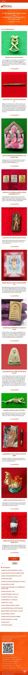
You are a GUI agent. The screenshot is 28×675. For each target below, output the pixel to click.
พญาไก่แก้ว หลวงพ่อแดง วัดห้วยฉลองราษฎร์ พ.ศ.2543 (14, 500)
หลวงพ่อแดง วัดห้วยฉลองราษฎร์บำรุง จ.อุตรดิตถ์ (10, 605)
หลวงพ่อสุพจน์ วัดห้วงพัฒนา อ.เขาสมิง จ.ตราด (10, 594)
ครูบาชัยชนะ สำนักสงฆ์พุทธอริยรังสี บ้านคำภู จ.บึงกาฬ (11, 576)
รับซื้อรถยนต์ (17, 665)
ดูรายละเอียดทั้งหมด (15, 69)
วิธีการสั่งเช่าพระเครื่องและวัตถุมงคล (9, 657)
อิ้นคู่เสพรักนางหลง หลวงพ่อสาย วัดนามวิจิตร (14, 57)
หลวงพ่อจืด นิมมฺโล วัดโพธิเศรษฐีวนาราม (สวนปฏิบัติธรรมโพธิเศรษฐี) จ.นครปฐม (13, 587)
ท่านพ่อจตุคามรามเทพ (5, 622)
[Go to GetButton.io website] (25, 673)
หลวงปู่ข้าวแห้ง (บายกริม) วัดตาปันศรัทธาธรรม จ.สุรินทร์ (11, 570)
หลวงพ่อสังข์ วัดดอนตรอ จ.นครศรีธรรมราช (9, 600)
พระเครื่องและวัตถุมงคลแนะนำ (8, 655)
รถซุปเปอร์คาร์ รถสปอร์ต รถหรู (8, 665)
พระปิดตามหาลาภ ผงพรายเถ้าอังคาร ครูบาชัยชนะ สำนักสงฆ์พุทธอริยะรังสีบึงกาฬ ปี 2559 (14, 193)
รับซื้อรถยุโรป (5, 668)
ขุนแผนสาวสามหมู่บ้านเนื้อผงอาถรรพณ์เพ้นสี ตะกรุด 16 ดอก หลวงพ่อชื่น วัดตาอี (14, 156)
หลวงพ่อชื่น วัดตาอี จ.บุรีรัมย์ (6, 578)
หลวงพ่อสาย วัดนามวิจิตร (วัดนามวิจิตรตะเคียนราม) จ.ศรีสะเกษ (13, 581)
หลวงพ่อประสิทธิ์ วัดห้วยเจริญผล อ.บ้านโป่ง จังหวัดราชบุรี (12, 608)
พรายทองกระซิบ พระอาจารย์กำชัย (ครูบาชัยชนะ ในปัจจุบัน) (14, 238)
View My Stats (17, 674)
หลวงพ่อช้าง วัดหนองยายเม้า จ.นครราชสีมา (9, 619)
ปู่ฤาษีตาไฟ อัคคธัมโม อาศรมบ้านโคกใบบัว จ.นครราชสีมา (12, 611)
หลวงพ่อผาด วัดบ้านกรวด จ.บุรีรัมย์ (7, 584)
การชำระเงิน (5, 661)
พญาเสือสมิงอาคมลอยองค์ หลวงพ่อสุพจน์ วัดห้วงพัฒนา (14, 410)
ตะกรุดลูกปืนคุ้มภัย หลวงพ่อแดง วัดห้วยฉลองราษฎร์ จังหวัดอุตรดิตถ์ (14, 454)
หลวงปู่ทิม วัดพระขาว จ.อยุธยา (6, 602)
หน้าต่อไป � (13, 558)
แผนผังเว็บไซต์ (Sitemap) (13, 661)
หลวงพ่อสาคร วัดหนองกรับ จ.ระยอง (8, 591)
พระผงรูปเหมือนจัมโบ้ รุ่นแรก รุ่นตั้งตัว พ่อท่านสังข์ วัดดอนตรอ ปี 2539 (14, 372)
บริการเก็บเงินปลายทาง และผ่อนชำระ (10, 663)
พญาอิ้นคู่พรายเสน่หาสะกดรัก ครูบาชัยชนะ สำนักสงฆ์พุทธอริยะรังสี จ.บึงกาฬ (14, 541)
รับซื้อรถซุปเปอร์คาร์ (12, 668)
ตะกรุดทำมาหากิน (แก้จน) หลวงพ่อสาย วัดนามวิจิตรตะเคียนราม (14, 100)
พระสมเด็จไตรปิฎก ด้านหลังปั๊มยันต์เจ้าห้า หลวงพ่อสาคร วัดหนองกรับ (14, 328)
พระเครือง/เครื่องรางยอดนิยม (6, 625)
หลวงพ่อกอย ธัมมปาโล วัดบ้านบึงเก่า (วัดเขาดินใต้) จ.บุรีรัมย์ (12, 573)
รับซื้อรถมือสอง (20, 668)
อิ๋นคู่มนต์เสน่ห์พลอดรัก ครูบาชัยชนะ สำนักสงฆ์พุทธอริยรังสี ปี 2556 (14, 283)
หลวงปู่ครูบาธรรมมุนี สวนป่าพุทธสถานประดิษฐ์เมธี (10, 616)
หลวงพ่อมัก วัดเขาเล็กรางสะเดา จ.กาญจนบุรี (9, 597)
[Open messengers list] (24, 671)
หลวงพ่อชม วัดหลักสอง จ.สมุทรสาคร (8, 614)
